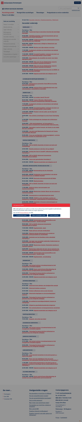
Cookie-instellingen (54, 215)
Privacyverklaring (23, 212)
